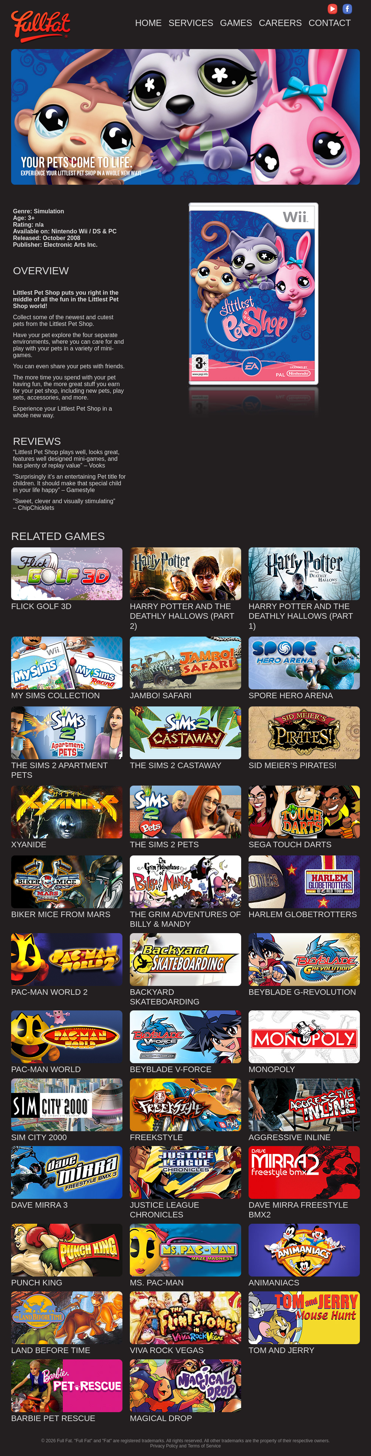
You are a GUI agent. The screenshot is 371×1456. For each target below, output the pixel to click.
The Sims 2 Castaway (175, 765)
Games (236, 23)
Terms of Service (204, 1446)
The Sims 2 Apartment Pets (59, 770)
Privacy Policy (164, 1446)
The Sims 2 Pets (164, 844)
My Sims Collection (55, 695)
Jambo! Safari (160, 695)
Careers (280, 23)
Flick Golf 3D (41, 606)
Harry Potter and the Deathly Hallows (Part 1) (301, 616)
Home (148, 23)
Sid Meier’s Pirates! (292, 765)
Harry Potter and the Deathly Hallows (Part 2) (182, 616)
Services (190, 23)
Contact (330, 23)
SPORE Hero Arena (291, 695)
